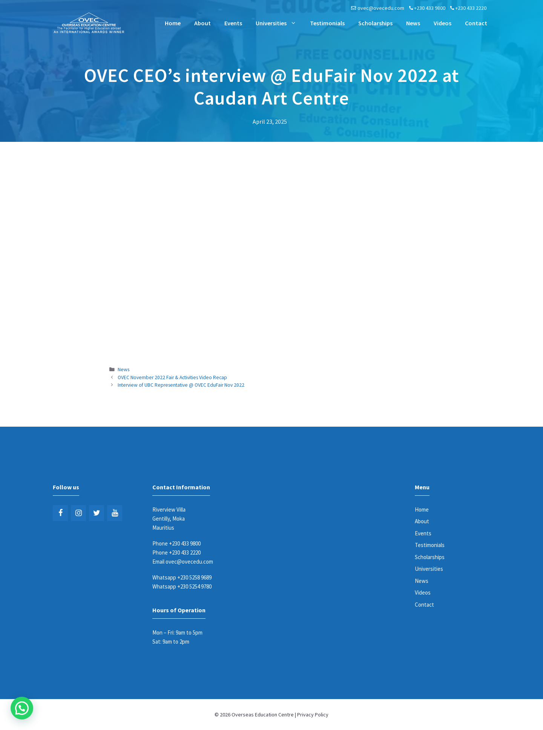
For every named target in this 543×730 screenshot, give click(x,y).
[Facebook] (60, 513)
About (202, 23)
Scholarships (375, 23)
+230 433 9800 (429, 8)
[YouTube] (114, 513)
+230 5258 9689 (194, 577)
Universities (279, 23)
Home (173, 23)
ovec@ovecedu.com (380, 8)
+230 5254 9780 (194, 586)
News (413, 23)
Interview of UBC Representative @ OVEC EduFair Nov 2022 (181, 385)
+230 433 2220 (470, 8)
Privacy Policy (312, 714)
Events (233, 23)
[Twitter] (96, 513)
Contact (476, 23)
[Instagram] (78, 513)
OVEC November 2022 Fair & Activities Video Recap (172, 377)
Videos (442, 23)
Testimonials (327, 23)
